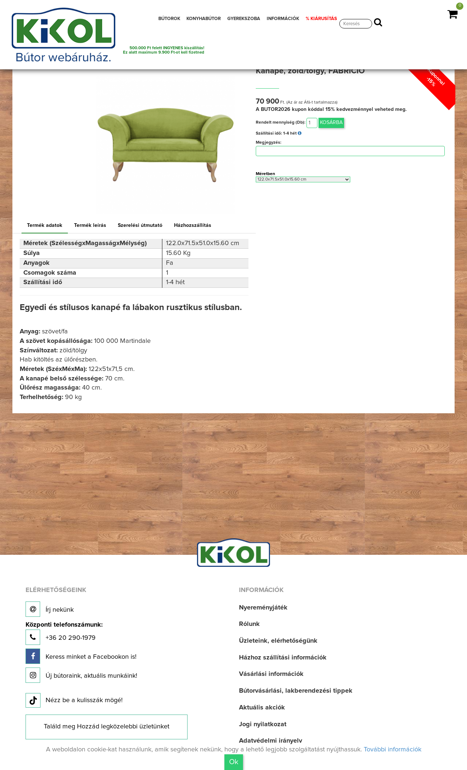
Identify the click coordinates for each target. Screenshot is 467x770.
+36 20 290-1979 (64, 633)
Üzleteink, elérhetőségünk (278, 641)
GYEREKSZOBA (243, 18)
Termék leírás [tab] (90, 225)
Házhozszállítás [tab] (192, 225)
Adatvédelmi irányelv (270, 741)
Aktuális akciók (262, 707)
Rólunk (249, 624)
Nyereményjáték (263, 607)
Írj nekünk (50, 609)
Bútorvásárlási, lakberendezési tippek (295, 691)
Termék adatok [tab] (44, 225)
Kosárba (331, 122)
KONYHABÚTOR (203, 18)
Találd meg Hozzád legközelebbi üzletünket (106, 726)
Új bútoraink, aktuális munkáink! (81, 675)
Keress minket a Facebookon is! (81, 656)
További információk (392, 749)
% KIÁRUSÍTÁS (321, 18)
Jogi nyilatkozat (262, 724)
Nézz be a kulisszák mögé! (74, 700)
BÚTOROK (169, 18)
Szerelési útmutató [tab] (140, 225)
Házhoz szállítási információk (283, 657)
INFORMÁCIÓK (283, 18)
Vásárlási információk (271, 674)
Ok (233, 762)
